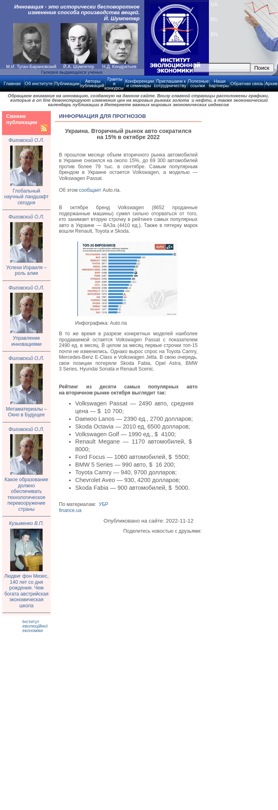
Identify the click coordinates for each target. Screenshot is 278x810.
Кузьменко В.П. (26, 523)
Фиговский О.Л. (26, 140)
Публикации (67, 83)
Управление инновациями (26, 341)
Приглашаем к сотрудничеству (170, 83)
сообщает (90, 190)
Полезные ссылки (198, 83)
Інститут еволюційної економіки (35, 626)
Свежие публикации (21, 119)
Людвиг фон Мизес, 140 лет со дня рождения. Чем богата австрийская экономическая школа (26, 591)
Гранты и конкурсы (114, 83)
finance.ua (70, 510)
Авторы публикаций (92, 83)
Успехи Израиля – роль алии (26, 270)
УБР (104, 504)
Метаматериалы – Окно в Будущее (26, 412)
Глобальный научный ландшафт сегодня (26, 197)
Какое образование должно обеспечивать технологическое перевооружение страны (26, 494)
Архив (271, 83)
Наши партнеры (219, 83)
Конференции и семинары (139, 83)
